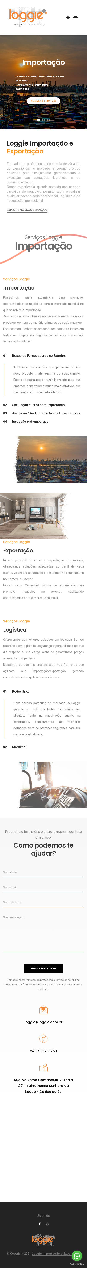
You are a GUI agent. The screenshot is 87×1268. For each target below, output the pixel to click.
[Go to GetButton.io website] (77, 1264)
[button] (38, 120)
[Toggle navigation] (75, 17)
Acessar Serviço (43, 101)
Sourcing (22, 89)
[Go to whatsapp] (77, 1256)
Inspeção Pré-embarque (32, 84)
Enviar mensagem (44, 968)
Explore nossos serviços (27, 210)
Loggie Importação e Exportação (56, 1253)
